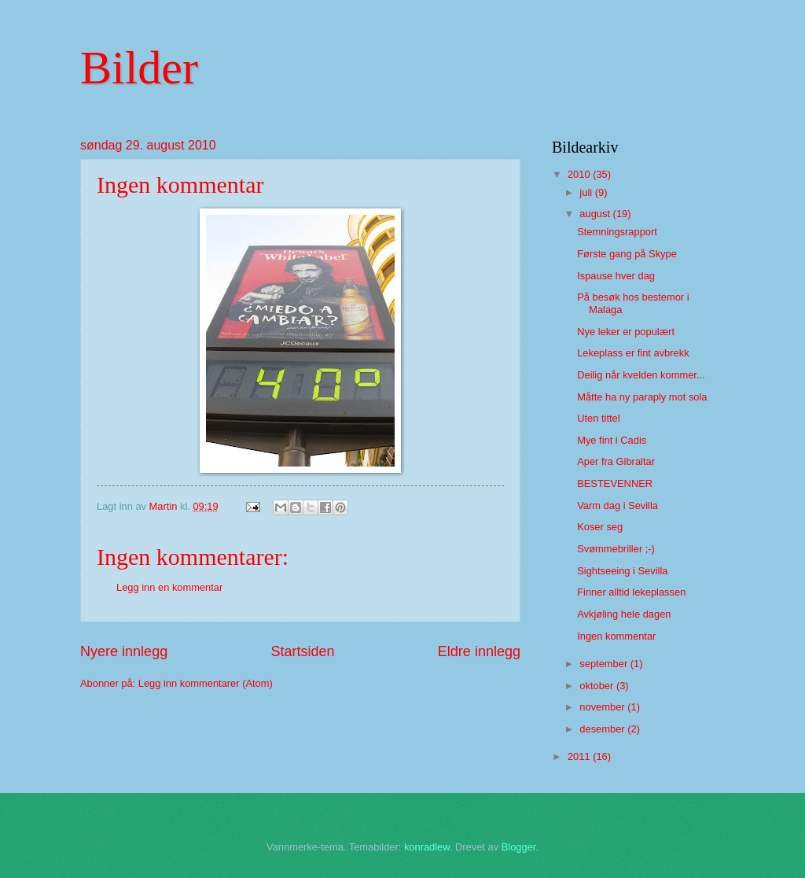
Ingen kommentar (616, 636)
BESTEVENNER (614, 483)
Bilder (139, 68)
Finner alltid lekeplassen (631, 592)
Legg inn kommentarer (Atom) (205, 683)
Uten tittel (598, 418)
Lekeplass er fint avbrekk (633, 353)
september (604, 664)
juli (586, 192)
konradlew (427, 847)
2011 (580, 756)
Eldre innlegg (479, 651)
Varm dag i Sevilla (617, 505)
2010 (580, 174)
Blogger (519, 847)
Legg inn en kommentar (169, 587)
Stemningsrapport (617, 232)
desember (603, 729)
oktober (597, 686)
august (595, 214)
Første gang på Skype (627, 254)
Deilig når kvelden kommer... (640, 375)
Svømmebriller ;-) (616, 549)
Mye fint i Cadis (611, 440)
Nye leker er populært (626, 332)
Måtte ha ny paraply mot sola (642, 397)
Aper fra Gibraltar (616, 461)
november (603, 707)
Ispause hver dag (616, 276)
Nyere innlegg (123, 651)
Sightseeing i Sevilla (622, 571)
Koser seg (600, 527)
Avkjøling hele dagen (624, 614)
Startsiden (302, 651)
